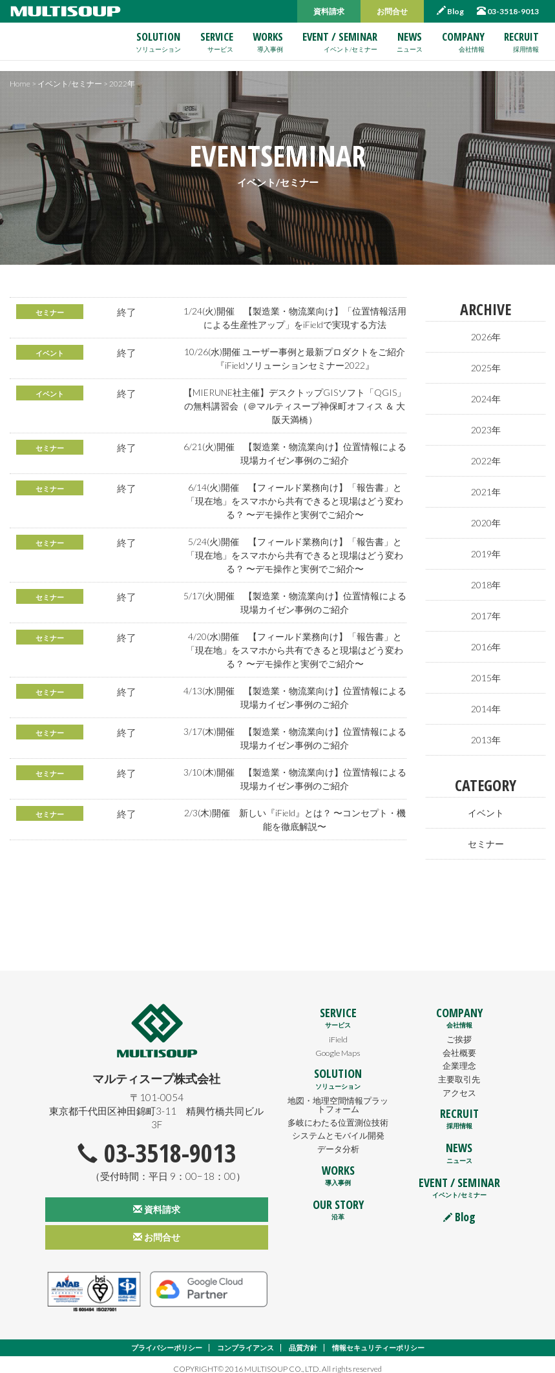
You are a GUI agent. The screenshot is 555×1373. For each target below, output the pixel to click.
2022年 (485, 458)
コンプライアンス (243, 1340)
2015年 (485, 670)
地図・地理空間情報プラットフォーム (338, 1096)
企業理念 (459, 1056)
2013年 (485, 731)
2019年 (485, 549)
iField (338, 1030)
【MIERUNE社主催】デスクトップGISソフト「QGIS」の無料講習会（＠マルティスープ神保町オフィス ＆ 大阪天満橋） (294, 405)
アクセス (459, 1083)
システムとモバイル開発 (338, 1136)
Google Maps (338, 1043)
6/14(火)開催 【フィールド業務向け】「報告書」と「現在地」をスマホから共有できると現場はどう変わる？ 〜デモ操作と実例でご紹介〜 (294, 500)
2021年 (485, 488)
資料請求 (328, 11)
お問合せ (392, 11)
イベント (51, 353)
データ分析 (338, 1149)
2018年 (485, 579)
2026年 (485, 336)
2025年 (485, 367)
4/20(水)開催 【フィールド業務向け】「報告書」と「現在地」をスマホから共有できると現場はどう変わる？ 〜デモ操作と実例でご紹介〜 (294, 649)
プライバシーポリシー (158, 1340)
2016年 (485, 640)
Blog (450, 11)
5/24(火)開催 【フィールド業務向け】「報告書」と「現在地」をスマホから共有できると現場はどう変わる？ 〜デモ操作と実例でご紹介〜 (294, 554)
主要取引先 (459, 1070)
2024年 (485, 397)
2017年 (485, 609)
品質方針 (304, 1340)
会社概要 (459, 1043)
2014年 (485, 701)
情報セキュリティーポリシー (385, 1340)
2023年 (485, 427)
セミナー (51, 312)
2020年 (485, 518)
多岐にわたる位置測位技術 (338, 1118)
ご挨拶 (459, 1030)
